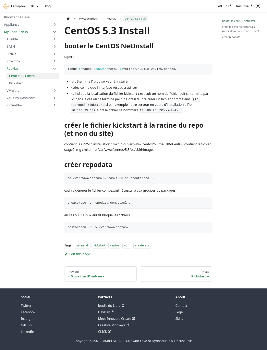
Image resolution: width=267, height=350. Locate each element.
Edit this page (77, 254)
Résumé (244, 6)
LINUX (11, 54)
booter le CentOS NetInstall (239, 21)
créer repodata (231, 37)
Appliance (11, 24)
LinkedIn (27, 331)
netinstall (82, 245)
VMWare (13, 90)
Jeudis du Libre (111, 305)
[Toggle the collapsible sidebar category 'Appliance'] (54, 24)
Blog (47, 6)
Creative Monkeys (113, 325)
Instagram (29, 318)
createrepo (142, 245)
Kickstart (16, 83)
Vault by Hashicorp (21, 98)
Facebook (28, 312)
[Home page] (68, 18)
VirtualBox (15, 105)
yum (127, 245)
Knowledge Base (17, 17)
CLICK (104, 331)
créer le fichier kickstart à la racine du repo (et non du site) (240, 29)
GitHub (224, 6)
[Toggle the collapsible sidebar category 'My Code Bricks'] (54, 32)
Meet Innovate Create (116, 318)
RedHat (12, 68)
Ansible (12, 39)
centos (114, 245)
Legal (179, 312)
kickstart (99, 245)
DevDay (106, 312)
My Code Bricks (16, 32)
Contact (181, 305)
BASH (11, 46)
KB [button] (33, 6)
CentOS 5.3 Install (22, 76)
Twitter (26, 305)
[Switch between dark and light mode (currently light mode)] (258, 6)
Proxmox (13, 61)
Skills (179, 318)
